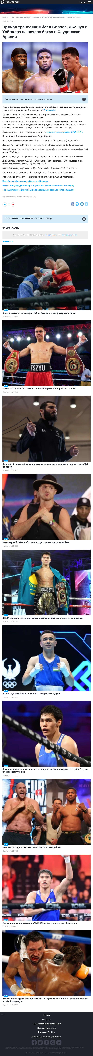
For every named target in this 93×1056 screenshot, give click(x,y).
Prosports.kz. (50, 110)
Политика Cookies (46, 1032)
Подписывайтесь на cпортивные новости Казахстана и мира (45, 99)
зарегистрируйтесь (69, 235)
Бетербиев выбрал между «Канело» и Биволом (25, 181)
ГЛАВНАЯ (5, 18)
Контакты (46, 1019)
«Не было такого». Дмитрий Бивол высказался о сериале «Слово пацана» (38, 190)
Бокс (12, 18)
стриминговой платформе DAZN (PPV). (65, 132)
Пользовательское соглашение (46, 1023)
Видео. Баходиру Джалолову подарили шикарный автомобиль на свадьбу (38, 186)
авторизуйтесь (51, 235)
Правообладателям (46, 1028)
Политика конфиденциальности (46, 1036)
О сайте (46, 1015)
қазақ (82, 2)
